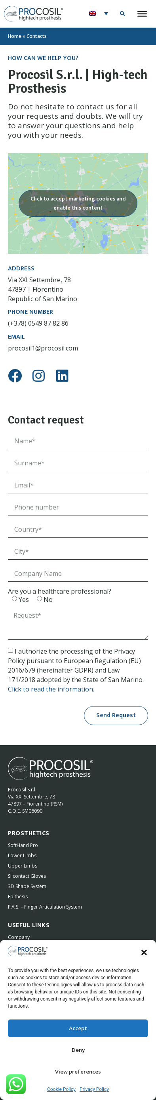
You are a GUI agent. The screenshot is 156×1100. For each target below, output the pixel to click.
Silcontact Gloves (27, 875)
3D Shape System (27, 885)
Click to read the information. (51, 688)
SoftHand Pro (23, 844)
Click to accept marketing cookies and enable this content (78, 203)
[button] (144, 952)
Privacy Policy (94, 1089)
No (48, 598)
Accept (78, 1028)
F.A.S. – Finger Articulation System (45, 906)
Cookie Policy (61, 1089)
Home (14, 36)
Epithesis (18, 895)
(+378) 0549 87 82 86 (38, 322)
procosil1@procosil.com (43, 347)
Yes (24, 598)
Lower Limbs (22, 854)
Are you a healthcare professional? (59, 590)
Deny (78, 1050)
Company (19, 936)
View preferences (78, 1072)
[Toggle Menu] (142, 14)
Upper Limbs (22, 865)
